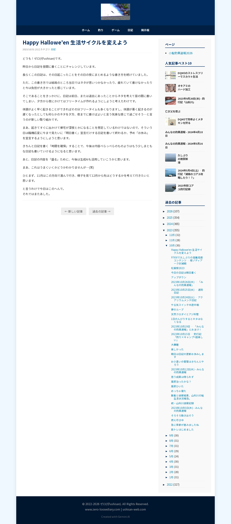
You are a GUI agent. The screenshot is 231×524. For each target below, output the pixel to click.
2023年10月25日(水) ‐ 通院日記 (187, 292)
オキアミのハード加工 (184, 88)
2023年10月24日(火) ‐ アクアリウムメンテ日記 (187, 299)
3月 (171, 467)
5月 (171, 457)
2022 (170, 485)
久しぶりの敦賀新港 (183, 159)
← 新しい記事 (74, 212)
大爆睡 (175, 345)
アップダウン (178, 278)
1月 (171, 478)
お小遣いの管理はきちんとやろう (187, 364)
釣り (97, 30)
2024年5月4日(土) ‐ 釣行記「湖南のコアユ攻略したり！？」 (191, 174)
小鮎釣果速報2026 (181, 54)
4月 (171, 462)
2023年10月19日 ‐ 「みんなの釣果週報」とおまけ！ (187, 328)
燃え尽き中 (177, 421)
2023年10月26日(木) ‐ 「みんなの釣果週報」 (187, 284)
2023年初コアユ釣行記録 (186, 188)
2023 (170, 231)
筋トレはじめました (182, 430)
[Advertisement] (87, 246)
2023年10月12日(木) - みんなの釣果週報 (187, 371)
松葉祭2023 (177, 269)
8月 (171, 441)
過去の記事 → (101, 212)
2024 (170, 225)
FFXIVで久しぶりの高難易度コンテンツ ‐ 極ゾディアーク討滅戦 (187, 261)
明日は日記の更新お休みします (187, 356)
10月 (172, 246)
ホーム (79, 30)
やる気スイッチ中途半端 (185, 305)
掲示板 (151, 30)
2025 (170, 218)
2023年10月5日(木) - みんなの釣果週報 (187, 410)
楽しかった (177, 350)
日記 (133, 30)
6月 (171, 452)
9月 (171, 436)
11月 (172, 241)
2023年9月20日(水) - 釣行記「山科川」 (191, 101)
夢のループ (177, 310)
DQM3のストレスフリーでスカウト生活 (190, 75)
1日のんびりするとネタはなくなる (187, 321)
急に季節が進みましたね (185, 425)
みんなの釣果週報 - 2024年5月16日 (184, 146)
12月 (172, 236)
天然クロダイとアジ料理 (185, 315)
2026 (170, 212)
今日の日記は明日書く (183, 273)
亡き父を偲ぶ (172, 112)
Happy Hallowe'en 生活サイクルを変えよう (186, 252)
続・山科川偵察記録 (182, 404)
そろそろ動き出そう (182, 416)
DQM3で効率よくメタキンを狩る (190, 122)
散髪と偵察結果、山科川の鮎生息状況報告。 (187, 397)
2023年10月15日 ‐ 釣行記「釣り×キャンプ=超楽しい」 (187, 338)
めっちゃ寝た (178, 391)
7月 (171, 447)
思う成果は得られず (182, 378)
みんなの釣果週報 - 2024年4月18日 (184, 134)
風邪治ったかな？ (181, 382)
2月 (171, 472)
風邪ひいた (177, 387)
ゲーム (115, 30)
